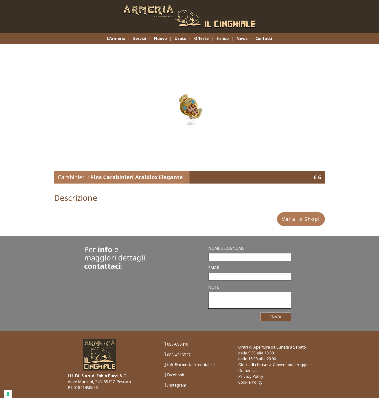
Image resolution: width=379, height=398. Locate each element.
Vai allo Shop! (301, 219)
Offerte (201, 38)
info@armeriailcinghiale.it (189, 364)
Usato (180, 38)
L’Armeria (116, 38)
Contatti (263, 38)
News (242, 38)
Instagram (175, 384)
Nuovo (160, 38)
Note (213, 287)
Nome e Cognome (226, 248)
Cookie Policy (250, 382)
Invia (275, 317)
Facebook (174, 374)
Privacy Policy (250, 376)
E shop (223, 38)
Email (214, 267)
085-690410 (176, 344)
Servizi (139, 38)
